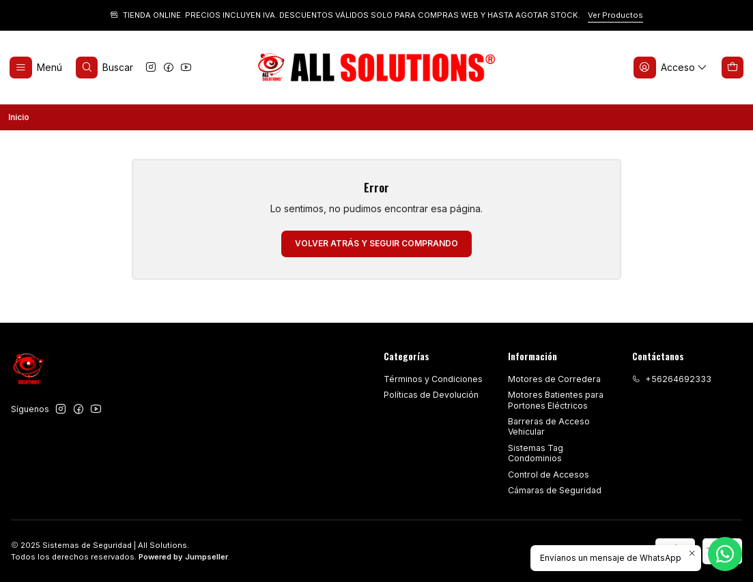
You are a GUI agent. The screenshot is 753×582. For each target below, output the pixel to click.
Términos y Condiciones (433, 379)
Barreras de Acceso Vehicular (549, 426)
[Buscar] (104, 68)
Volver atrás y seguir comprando (376, 243)
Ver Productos (615, 15)
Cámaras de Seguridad (554, 490)
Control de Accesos (548, 474)
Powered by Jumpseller (183, 557)
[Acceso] (671, 68)
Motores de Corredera (554, 379)
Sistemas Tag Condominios (535, 453)
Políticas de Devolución (431, 395)
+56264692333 (671, 379)
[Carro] (733, 68)
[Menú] (36, 68)
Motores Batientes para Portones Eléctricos (555, 400)
